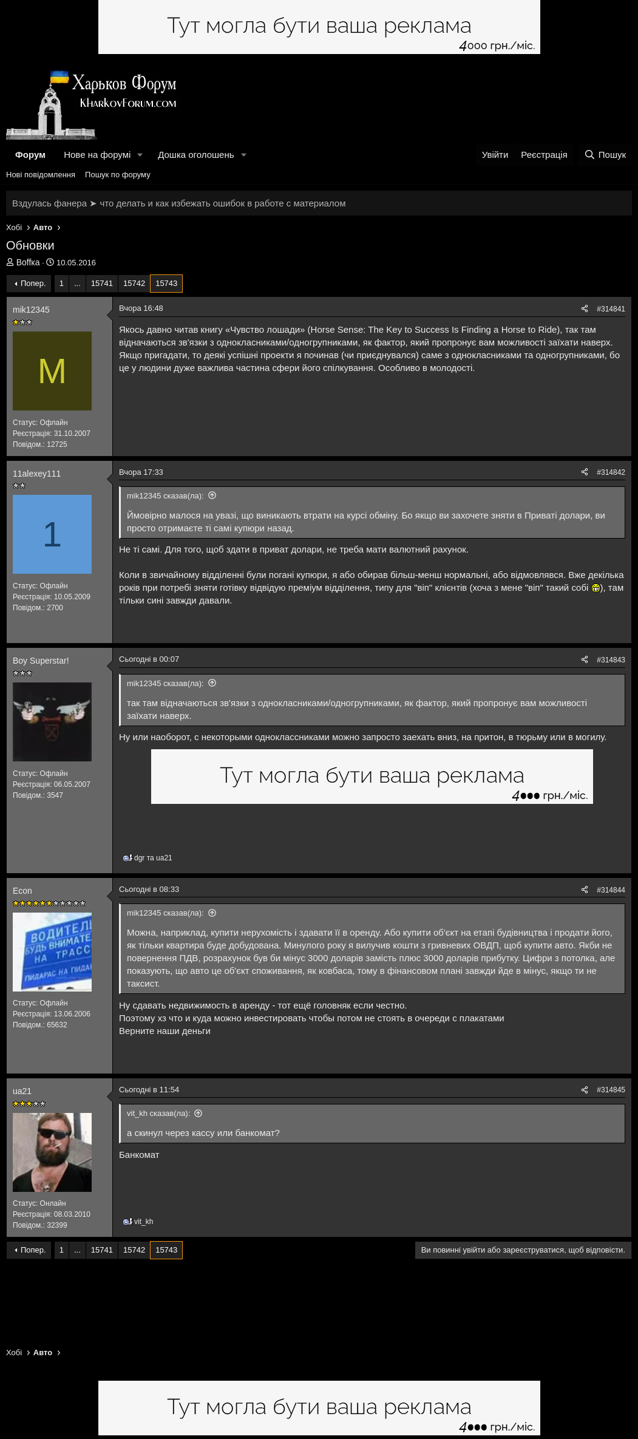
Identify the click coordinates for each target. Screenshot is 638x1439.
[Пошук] (605, 154)
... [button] (77, 283)
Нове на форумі (97, 154)
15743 (166, 283)
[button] (140, 154)
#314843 (611, 660)
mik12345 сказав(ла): (165, 495)
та (153, 858)
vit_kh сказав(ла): (158, 1113)
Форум (30, 154)
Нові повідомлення (40, 174)
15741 (102, 283)
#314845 (611, 1090)
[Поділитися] (584, 309)
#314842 (611, 472)
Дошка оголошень (196, 154)
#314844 (611, 890)
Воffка (28, 262)
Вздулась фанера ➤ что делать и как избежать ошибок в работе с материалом (178, 203)
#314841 (611, 309)
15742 (134, 283)
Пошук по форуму (118, 174)
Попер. (33, 283)
